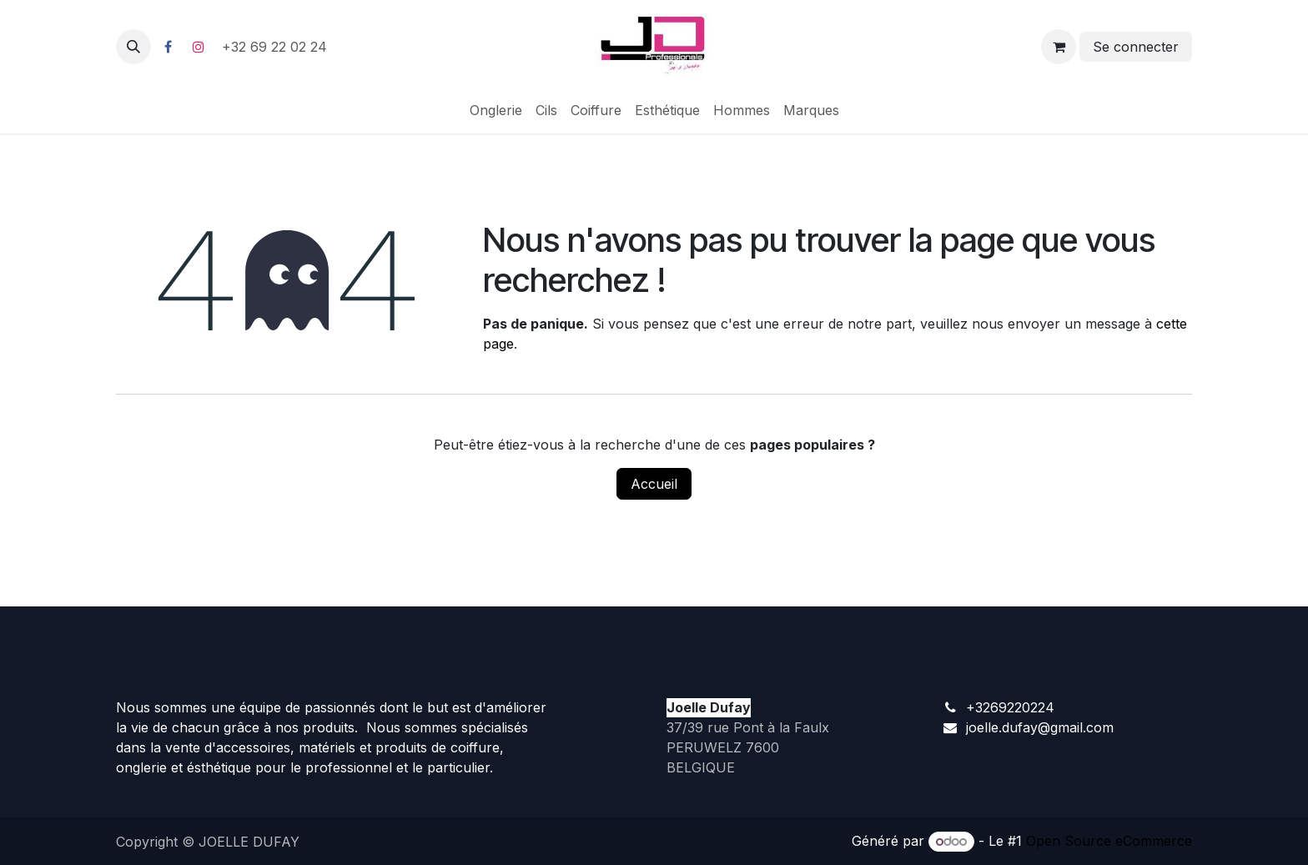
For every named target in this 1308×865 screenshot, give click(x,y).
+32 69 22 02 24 (276, 46)
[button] (133, 46)
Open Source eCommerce (1109, 840)
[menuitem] (496, 110)
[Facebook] (167, 46)
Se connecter (1136, 46)
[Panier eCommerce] (1058, 46)
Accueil (654, 483)
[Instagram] (198, 46)
